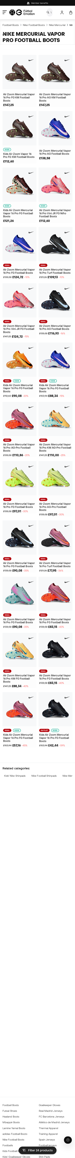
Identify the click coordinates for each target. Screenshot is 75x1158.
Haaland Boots (11, 1116)
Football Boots (11, 25)
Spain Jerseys (47, 1139)
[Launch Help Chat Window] (68, 1140)
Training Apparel (48, 1133)
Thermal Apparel (48, 1128)
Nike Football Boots (34, 25)
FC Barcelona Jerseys (51, 1116)
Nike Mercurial (57, 25)
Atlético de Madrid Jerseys (54, 1122)
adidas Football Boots (15, 1133)
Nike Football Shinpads (44, 775)
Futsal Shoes (10, 1110)
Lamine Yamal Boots (14, 1128)
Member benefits (37, 3)
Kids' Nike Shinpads (14, 775)
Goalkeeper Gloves (49, 1105)
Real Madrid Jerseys (51, 1110)
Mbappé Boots (11, 1122)
